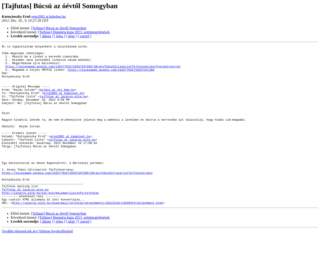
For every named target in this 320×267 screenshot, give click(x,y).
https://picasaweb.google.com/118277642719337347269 (111, 75)
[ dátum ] (46, 36)
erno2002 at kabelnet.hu (48, 16)
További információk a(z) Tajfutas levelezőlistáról (37, 263)
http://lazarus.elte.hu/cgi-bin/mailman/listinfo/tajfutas (50, 223)
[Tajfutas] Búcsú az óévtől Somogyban (58, 28)
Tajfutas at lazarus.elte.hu (25, 219)
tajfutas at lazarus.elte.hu (63, 107)
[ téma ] (59, 36)
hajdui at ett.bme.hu (57, 99)
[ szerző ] (85, 36)
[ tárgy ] (71, 36)
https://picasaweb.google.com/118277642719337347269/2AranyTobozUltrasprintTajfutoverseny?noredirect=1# (92, 71)
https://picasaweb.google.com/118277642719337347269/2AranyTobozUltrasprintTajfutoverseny (77, 199)
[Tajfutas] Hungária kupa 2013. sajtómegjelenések (74, 32)
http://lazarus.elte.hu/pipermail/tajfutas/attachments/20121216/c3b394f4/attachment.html (87, 235)
